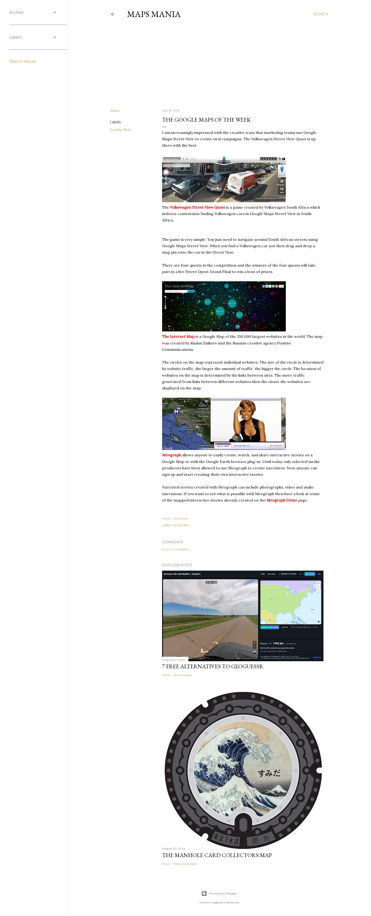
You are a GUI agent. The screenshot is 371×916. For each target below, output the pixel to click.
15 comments (182, 675)
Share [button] (114, 111)
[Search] (321, 14)
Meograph (171, 455)
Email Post (180, 518)
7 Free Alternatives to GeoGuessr (212, 666)
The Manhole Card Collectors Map (217, 855)
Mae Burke (231, 902)
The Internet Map (178, 336)
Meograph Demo (281, 500)
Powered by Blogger (219, 893)
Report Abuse (22, 61)
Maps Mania (154, 14)
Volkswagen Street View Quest (197, 207)
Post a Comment (175, 549)
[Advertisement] (219, 64)
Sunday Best (120, 130)
